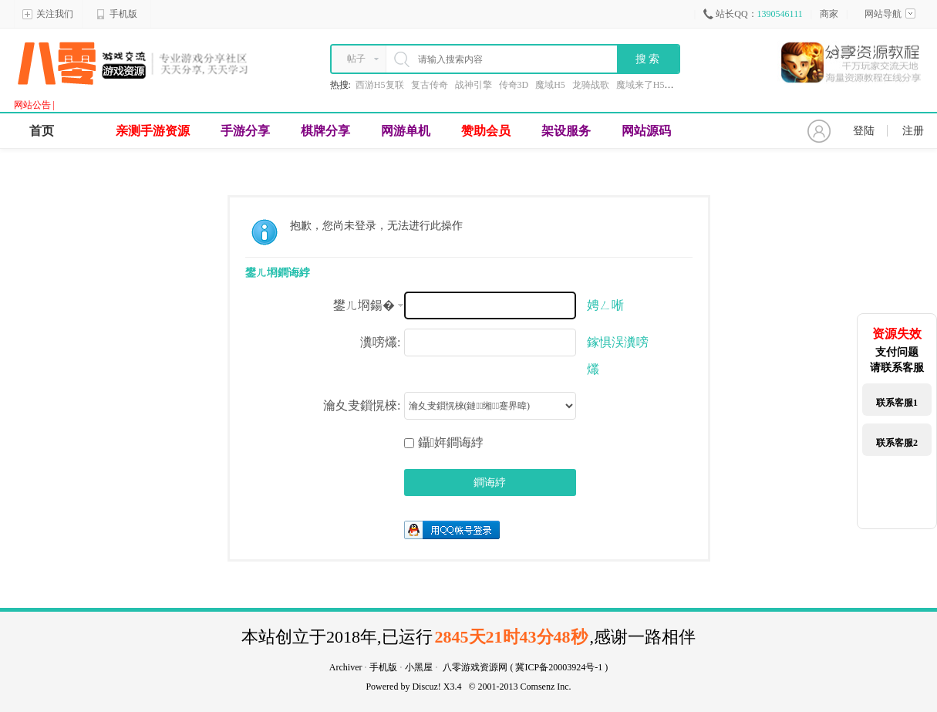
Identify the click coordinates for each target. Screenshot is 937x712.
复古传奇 (429, 84)
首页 (41, 130)
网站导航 (890, 13)
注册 (913, 131)
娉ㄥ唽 (605, 305)
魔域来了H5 (640, 84)
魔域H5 (550, 84)
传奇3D (514, 84)
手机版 (116, 13)
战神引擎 (473, 84)
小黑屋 (419, 667)
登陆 (864, 131)
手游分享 (245, 130)
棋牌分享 (325, 130)
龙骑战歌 (590, 84)
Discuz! (426, 686)
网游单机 (405, 130)
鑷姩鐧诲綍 (444, 442)
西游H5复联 (380, 84)
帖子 (356, 58)
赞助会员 (486, 130)
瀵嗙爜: (380, 342)
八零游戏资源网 (475, 667)
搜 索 (647, 59)
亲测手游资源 (153, 130)
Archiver (345, 667)
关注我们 (47, 13)
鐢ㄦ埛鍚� (364, 305)
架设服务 (566, 130)
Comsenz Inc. (546, 686)
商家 (829, 13)
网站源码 (646, 130)
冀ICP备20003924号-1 (558, 667)
